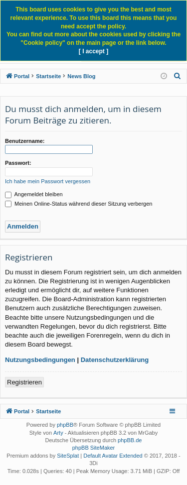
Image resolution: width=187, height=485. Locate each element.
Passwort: (18, 163)
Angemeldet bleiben (34, 194)
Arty (58, 433)
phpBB (65, 425)
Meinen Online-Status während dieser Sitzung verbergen (78, 204)
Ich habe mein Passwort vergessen (47, 181)
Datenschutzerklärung (115, 360)
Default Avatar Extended (112, 456)
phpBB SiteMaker (93, 448)
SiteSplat (68, 456)
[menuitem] (177, 76)
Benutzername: (24, 141)
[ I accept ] (93, 51)
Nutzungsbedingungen (40, 360)
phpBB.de (130, 440)
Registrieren (24, 382)
